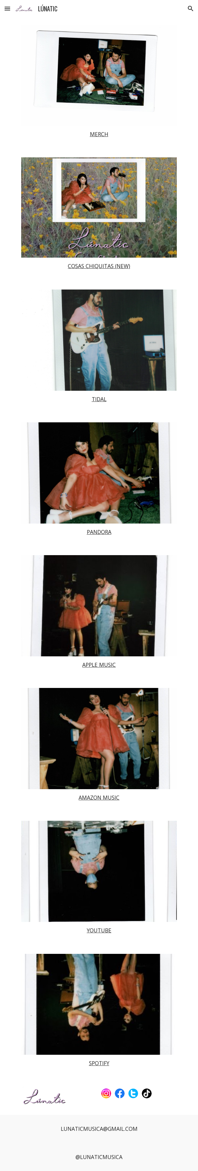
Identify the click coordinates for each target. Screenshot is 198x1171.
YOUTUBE (99, 930)
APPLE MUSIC (99, 664)
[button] (7, 8)
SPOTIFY (99, 1063)
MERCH (99, 134)
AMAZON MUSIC (99, 797)
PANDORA (99, 532)
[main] (99, 134)
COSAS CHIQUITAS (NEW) (99, 266)
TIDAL (99, 399)
